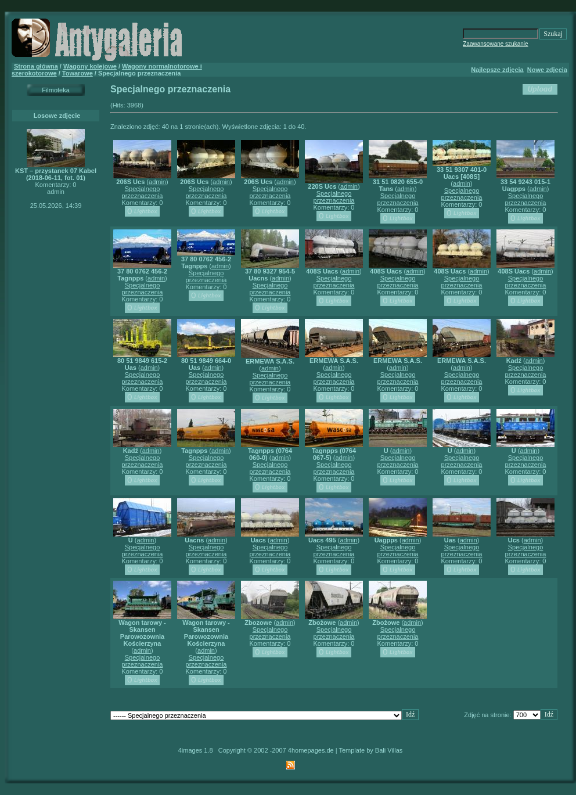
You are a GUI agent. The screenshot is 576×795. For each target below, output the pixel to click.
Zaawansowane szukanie (495, 44)
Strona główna (36, 66)
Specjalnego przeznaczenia (142, 192)
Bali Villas (389, 750)
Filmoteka (56, 90)
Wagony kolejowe (90, 66)
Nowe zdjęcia (547, 69)
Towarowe (77, 73)
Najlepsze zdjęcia (497, 69)
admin (157, 181)
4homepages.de (311, 750)
